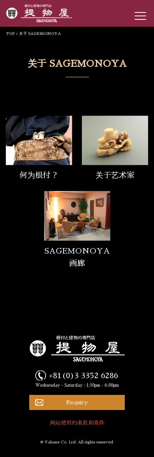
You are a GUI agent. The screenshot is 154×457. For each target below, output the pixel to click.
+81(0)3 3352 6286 (83, 375)
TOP (10, 34)
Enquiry (77, 402)
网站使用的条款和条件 (77, 423)
